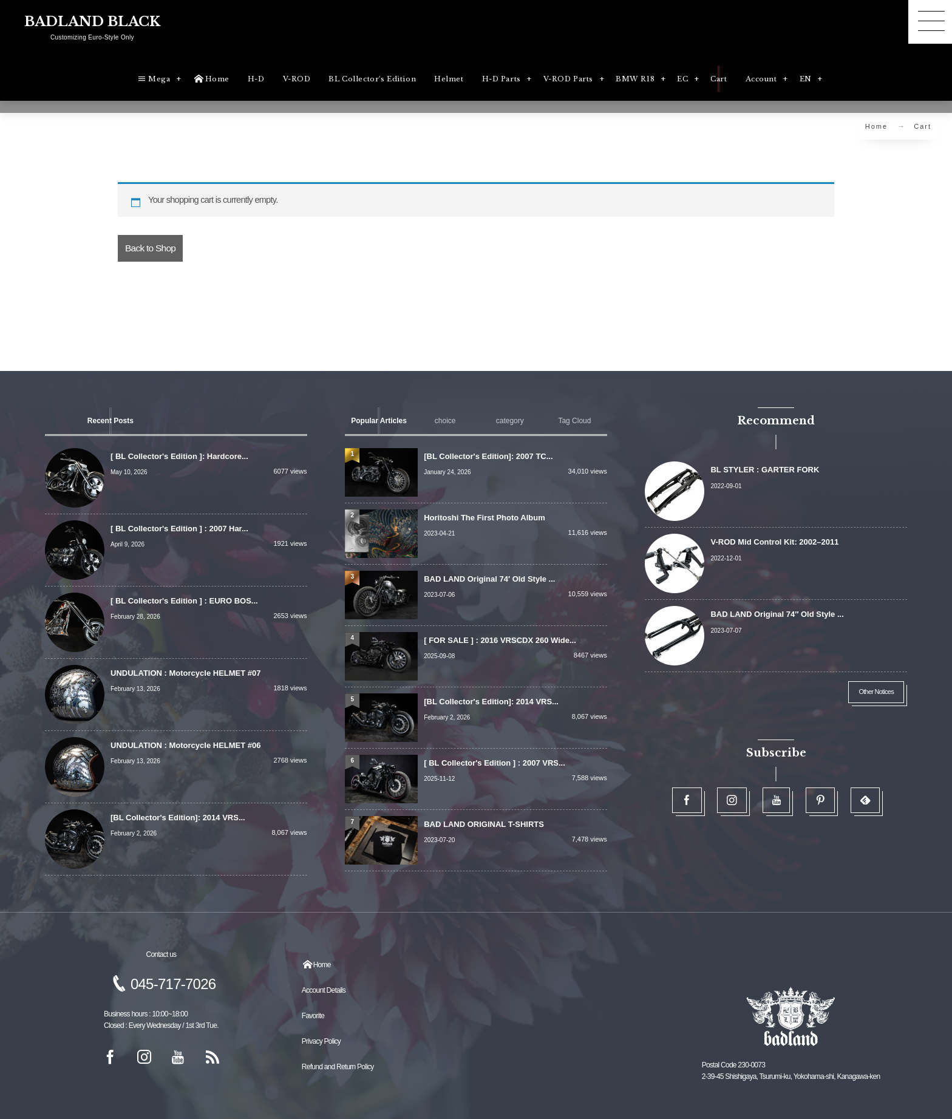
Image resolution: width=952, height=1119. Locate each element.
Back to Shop (150, 248)
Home (876, 126)
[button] (930, 22)
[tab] (110, 420)
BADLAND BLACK (92, 22)
